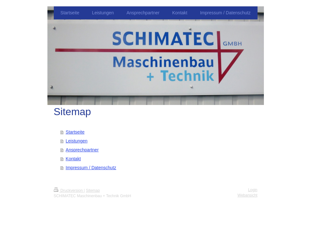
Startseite (75, 132)
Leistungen (77, 140)
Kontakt (73, 158)
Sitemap (93, 190)
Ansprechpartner (82, 149)
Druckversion (69, 190)
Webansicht (247, 195)
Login (252, 190)
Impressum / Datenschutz (91, 167)
